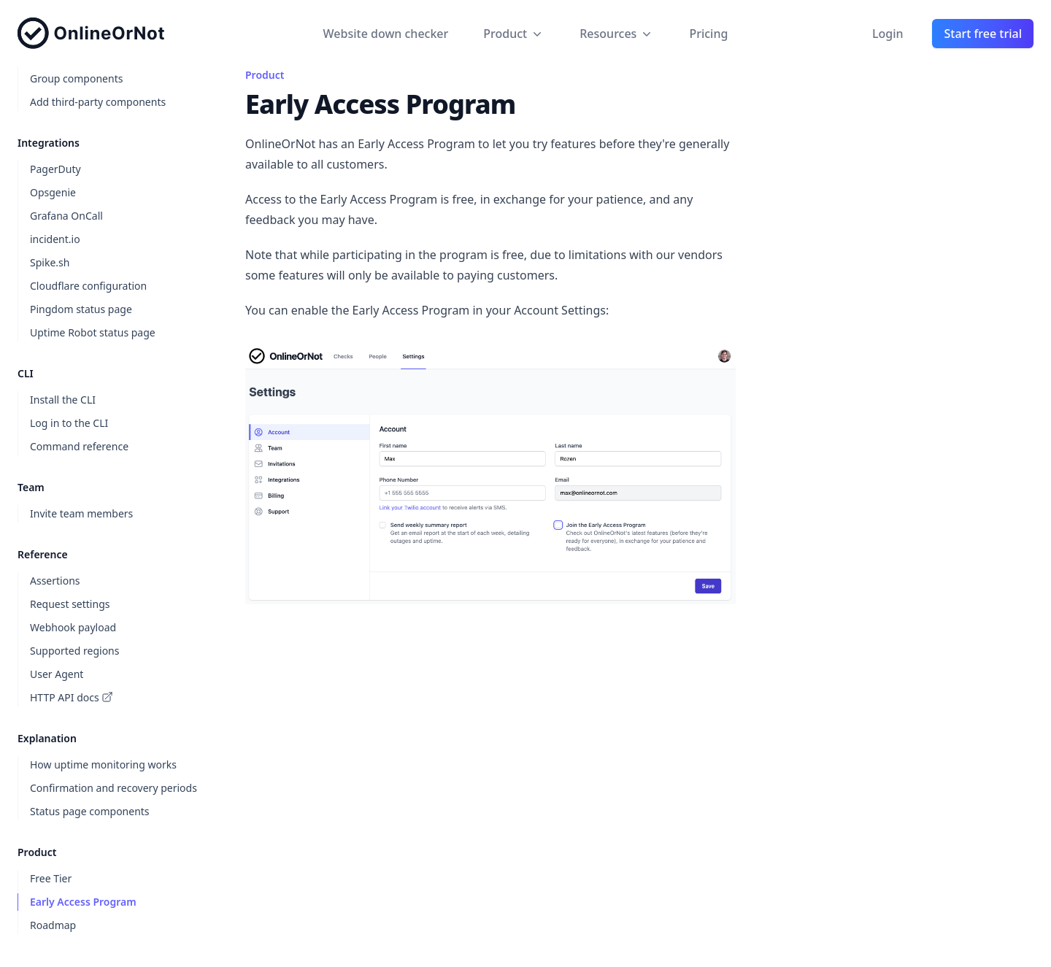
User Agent (56, 674)
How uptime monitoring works (103, 764)
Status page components (90, 811)
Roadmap (53, 925)
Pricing (708, 34)
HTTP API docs (71, 697)
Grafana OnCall (66, 216)
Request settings (69, 604)
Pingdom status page (81, 309)
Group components (76, 78)
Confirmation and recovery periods (113, 788)
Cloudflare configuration (88, 286)
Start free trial (983, 34)
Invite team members (81, 513)
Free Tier (51, 878)
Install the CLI (63, 400)
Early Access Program (83, 902)
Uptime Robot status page (92, 332)
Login (888, 34)
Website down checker (386, 34)
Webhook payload (73, 627)
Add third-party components (98, 102)
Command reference (79, 446)
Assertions (55, 580)
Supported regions (74, 651)
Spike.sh (49, 262)
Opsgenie (53, 192)
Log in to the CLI (69, 423)
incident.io (55, 239)
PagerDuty (55, 169)
